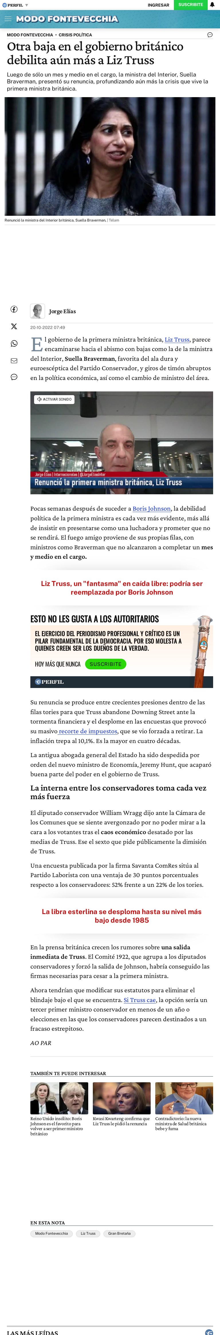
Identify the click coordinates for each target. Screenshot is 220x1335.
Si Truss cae (140, 999)
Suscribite (190, 4)
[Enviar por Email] (14, 361)
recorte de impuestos (87, 731)
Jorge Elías (62, 311)
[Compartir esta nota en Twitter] (14, 326)
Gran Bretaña (119, 1233)
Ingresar (158, 5)
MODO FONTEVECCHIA (30, 34)
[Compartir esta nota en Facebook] (14, 309)
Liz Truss (177, 339)
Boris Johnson (152, 508)
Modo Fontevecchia (51, 1233)
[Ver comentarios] (209, 36)
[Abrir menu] (6, 18)
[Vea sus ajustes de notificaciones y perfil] (212, 4)
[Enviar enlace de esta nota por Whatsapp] (14, 343)
